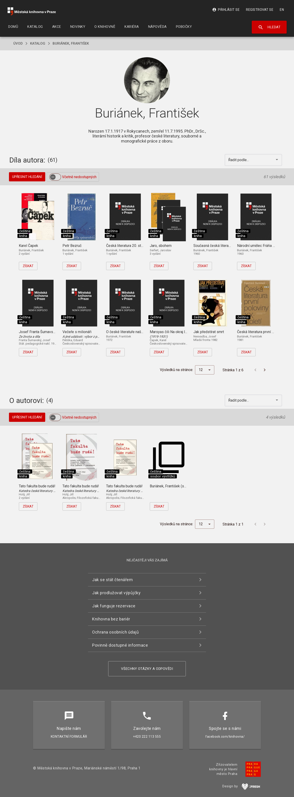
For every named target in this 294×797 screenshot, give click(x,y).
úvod (18, 43)
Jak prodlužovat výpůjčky (116, 592)
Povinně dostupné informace (120, 645)
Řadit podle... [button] (239, 160)
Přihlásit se (226, 10)
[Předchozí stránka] (255, 369)
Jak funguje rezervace (114, 605)
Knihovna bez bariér (111, 619)
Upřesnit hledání (27, 177)
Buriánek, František (71, 43)
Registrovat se (259, 9)
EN (282, 9)
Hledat (269, 27)
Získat (28, 266)
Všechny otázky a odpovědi (147, 669)
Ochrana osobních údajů (115, 632)
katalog (37, 43)
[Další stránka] (264, 369)
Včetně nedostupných (79, 177)
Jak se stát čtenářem (112, 579)
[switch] (55, 177)
